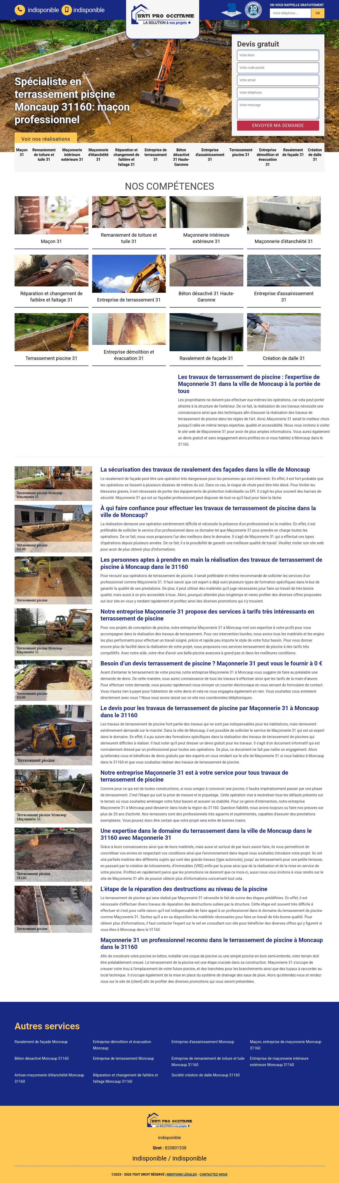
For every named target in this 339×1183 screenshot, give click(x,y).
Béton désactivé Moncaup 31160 (42, 1058)
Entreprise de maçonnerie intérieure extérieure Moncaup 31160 (279, 1061)
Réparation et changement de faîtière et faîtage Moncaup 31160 (125, 1078)
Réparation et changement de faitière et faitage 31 (126, 157)
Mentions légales (182, 1174)
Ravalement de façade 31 (293, 152)
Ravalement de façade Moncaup (41, 1042)
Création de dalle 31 (315, 155)
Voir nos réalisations (45, 139)
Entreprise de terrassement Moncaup (123, 1058)
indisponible (37, 10)
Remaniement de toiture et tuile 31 (44, 155)
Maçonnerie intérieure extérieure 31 (72, 155)
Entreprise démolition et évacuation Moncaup (122, 1045)
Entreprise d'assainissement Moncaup (203, 1042)
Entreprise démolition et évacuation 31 (268, 157)
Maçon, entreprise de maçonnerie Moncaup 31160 (285, 1045)
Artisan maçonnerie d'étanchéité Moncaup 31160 (49, 1078)
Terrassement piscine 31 (240, 152)
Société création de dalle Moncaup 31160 (206, 1075)
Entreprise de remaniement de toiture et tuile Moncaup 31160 (208, 1061)
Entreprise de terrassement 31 (156, 155)
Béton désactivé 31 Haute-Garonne (181, 157)
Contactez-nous (214, 1174)
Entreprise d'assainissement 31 (209, 155)
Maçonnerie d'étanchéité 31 (98, 155)
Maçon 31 (22, 152)
